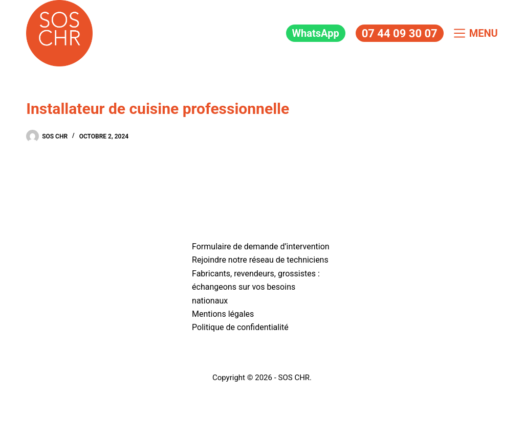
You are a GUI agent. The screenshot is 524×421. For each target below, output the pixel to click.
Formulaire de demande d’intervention (261, 246)
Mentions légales (223, 314)
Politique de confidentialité (240, 327)
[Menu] (476, 33)
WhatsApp (315, 33)
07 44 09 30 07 (400, 33)
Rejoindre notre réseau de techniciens (260, 260)
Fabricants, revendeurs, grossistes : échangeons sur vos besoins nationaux (256, 287)
